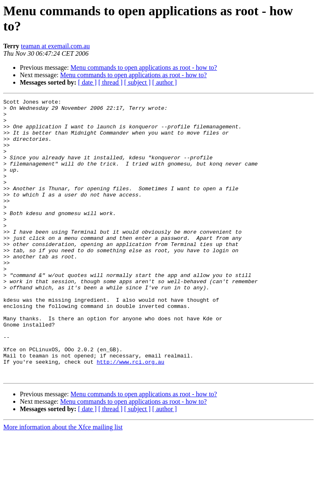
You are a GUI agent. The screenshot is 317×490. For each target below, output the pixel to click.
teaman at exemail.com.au (55, 46)
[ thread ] (110, 82)
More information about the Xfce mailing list (63, 482)
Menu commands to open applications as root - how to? (144, 67)
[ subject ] (137, 82)
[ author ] (164, 82)
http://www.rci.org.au (130, 415)
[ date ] (87, 82)
